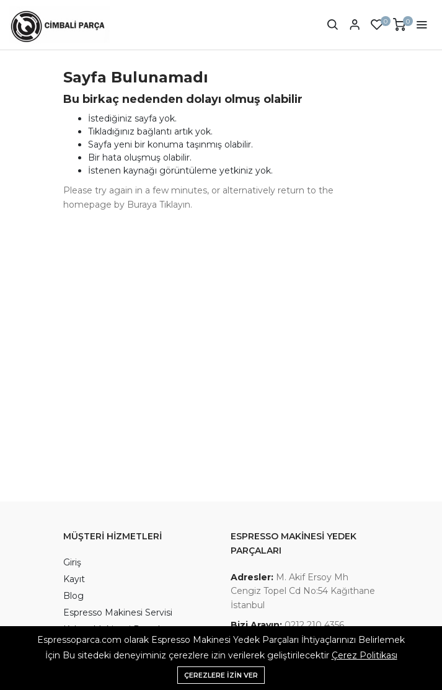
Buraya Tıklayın (158, 204)
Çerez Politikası (364, 655)
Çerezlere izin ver (221, 675)
